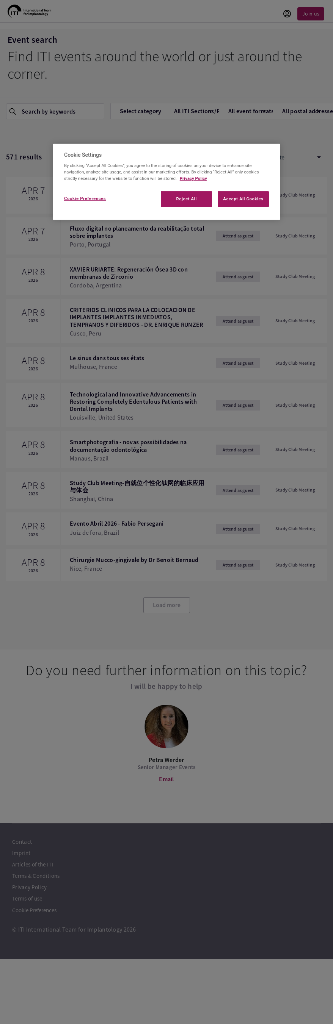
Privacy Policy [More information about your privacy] (193, 178)
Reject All (186, 198)
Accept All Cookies (243, 198)
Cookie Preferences (85, 198)
